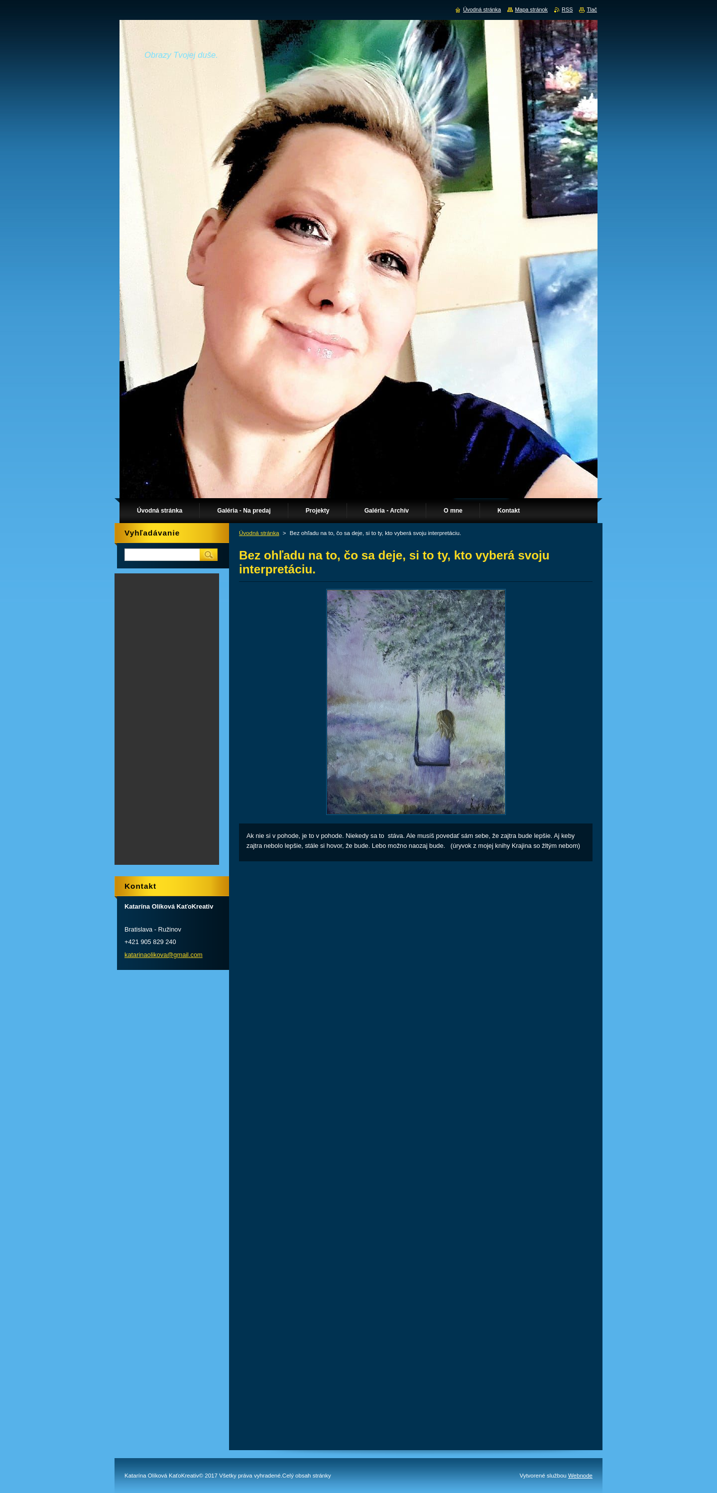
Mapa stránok (531, 9)
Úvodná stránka (259, 533)
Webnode (580, 1476)
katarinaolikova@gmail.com (163, 954)
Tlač (592, 9)
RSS (567, 9)
